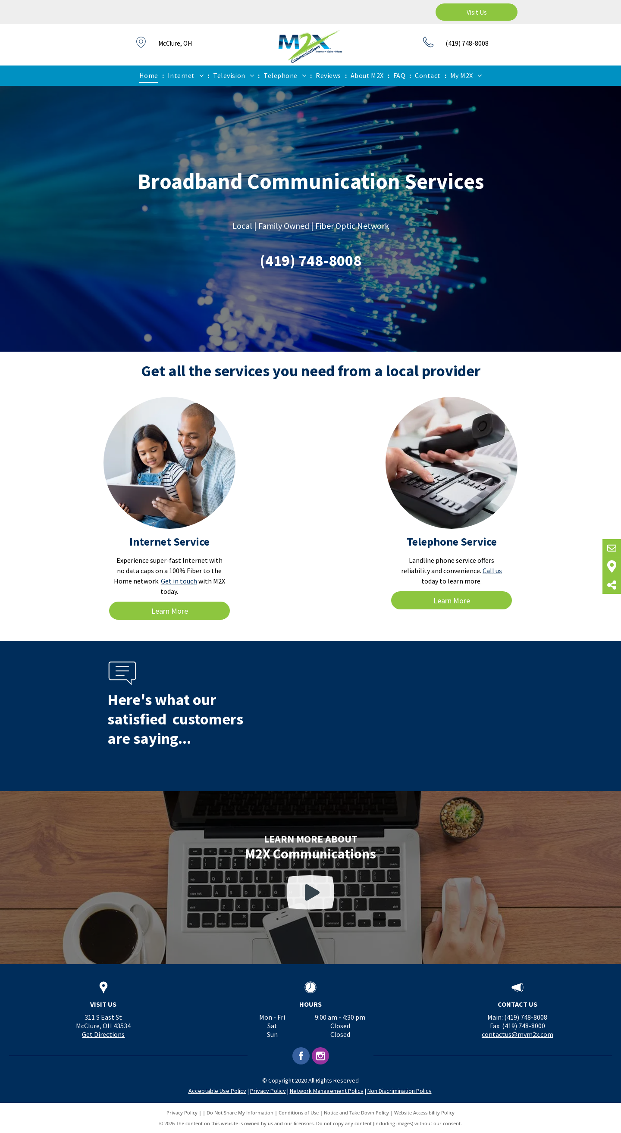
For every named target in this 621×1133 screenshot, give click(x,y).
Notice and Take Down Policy (356, 1112)
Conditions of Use (299, 1112)
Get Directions (103, 1034)
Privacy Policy (268, 1091)
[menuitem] (149, 75)
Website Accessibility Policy (424, 1112)
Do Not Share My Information (240, 1112)
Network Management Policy (327, 1091)
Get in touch (179, 581)
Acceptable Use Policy (217, 1091)
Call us (492, 570)
